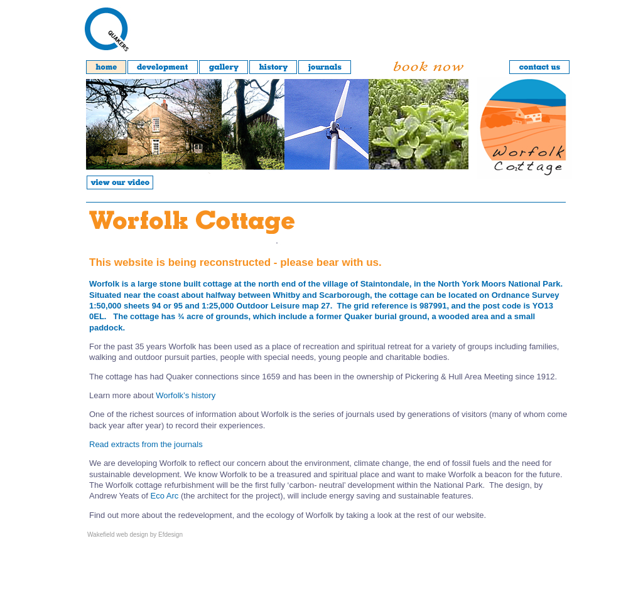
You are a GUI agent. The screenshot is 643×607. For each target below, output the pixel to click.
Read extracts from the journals (146, 444)
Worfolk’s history (185, 395)
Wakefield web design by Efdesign (135, 534)
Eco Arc (165, 495)
